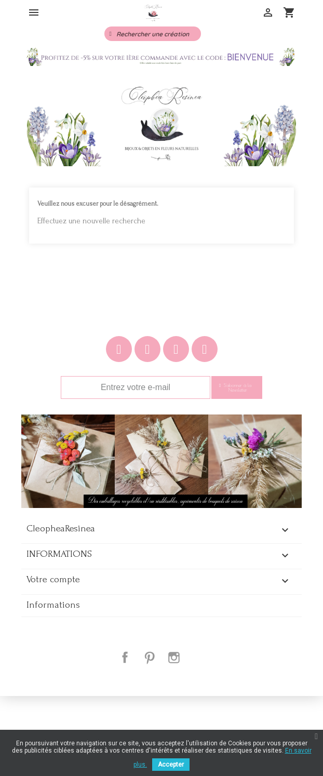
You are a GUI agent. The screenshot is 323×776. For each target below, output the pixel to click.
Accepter (171, 764)
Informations (53, 685)
